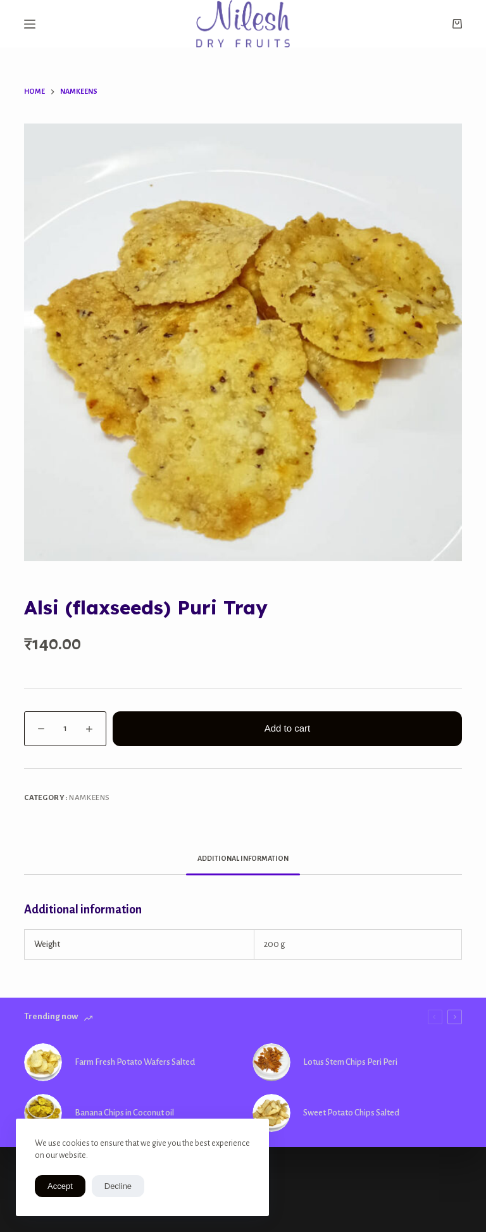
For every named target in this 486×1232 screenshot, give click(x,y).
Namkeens (89, 798)
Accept (60, 1186)
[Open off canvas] (29, 24)
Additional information (243, 858)
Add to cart (288, 728)
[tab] (243, 858)
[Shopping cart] (457, 24)
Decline (118, 1186)
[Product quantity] (65, 728)
